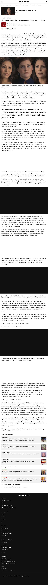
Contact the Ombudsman (7, 571)
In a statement (18, 420)
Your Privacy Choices (6, 533)
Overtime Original (6, 18)
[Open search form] (46, 1)
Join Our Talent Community (8, 563)
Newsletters (4, 542)
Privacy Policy (4, 528)
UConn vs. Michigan (6, 505)
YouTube (3, 514)
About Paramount (5, 558)
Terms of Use (4, 535)
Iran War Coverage (6, 500)
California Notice (5, 531)
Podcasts (3, 545)
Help (2, 566)
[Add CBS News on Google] (8, 29)
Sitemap (3, 552)
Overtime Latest (20, 5)
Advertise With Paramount (8, 561)
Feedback (4, 568)
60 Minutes (39, 5)
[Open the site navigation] (8, 1)
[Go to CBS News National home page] (24, 1)
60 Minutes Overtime (6, 5)
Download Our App (6, 547)
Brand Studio (4, 549)
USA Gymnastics (16, 484)
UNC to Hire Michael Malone (8, 507)
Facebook (4, 517)
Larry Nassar (7, 484)
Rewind (32, 5)
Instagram (3, 519)
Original (27, 5)
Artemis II (3, 503)
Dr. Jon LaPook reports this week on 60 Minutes (17, 43)
